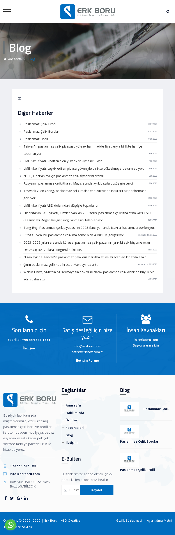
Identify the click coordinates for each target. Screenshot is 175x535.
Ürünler (72, 420)
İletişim (29, 348)
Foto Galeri (75, 427)
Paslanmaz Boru (35, 139)
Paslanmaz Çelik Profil (39, 124)
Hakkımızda (75, 412)
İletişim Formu (87, 360)
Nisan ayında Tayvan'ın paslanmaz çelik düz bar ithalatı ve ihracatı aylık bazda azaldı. (85, 257)
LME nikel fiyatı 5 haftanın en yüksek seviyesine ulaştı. (63, 161)
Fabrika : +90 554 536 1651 (29, 339)
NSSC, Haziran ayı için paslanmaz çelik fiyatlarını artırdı (63, 176)
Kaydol (96, 490)
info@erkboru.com (25, 474)
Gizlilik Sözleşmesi (129, 520)
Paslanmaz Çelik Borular (41, 131)
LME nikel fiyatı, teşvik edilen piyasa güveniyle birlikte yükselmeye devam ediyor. (83, 168)
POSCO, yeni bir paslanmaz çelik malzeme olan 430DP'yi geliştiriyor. (74, 235)
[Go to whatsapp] (10, 524)
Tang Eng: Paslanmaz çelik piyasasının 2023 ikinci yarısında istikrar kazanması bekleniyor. (89, 227)
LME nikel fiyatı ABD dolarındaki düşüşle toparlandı (60, 205)
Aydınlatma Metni (159, 520)
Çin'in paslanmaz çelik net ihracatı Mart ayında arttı (60, 264)
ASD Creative (71, 520)
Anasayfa (12, 59)
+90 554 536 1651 (24, 465)
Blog (69, 435)
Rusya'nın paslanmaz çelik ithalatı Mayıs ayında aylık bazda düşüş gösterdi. (78, 183)
